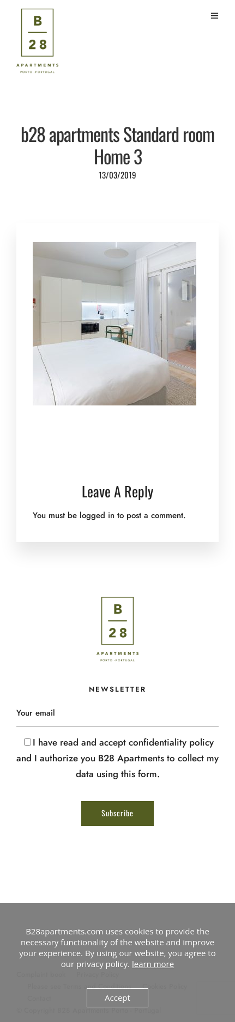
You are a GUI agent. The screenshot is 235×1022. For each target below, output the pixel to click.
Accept (117, 997)
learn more (153, 963)
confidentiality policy (171, 742)
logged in (97, 515)
